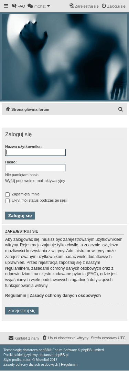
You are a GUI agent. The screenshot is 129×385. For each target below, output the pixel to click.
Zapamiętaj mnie (22, 194)
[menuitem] (18, 6)
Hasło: (11, 162)
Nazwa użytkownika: (23, 147)
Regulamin (15, 295)
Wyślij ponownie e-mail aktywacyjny (35, 181)
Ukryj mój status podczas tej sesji (36, 200)
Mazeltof (42, 360)
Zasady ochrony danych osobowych (65, 295)
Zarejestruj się (21, 310)
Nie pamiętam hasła (22, 175)
